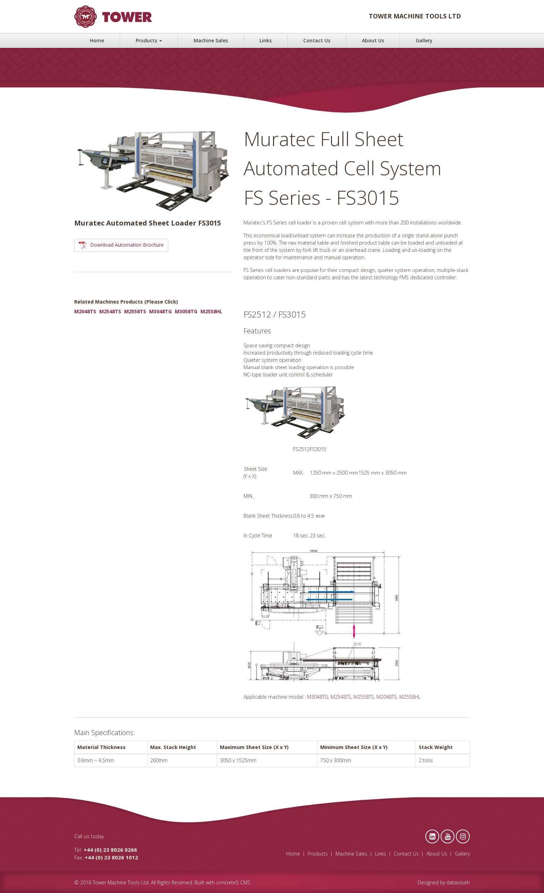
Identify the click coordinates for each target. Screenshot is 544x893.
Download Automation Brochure (121, 245)
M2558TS (135, 311)
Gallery (424, 40)
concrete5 (227, 882)
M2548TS (110, 311)
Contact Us (316, 40)
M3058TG (186, 311)
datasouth (458, 882)
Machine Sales (211, 40)
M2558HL (211, 311)
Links (266, 40)
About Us (373, 40)
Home (97, 40)
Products (149, 40)
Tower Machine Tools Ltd (120, 882)
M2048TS (85, 311)
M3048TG (160, 311)
